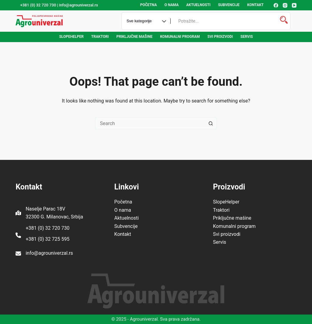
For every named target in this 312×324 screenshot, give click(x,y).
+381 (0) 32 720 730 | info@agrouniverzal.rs (59, 5)
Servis (246, 36)
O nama (172, 5)
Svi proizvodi (220, 36)
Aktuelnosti (198, 5)
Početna (148, 5)
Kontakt (255, 5)
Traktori (100, 36)
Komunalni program (180, 36)
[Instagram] (285, 5)
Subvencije (229, 5)
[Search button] (211, 123)
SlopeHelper (71, 36)
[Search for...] (150, 123)
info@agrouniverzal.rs (49, 253)
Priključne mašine (134, 36)
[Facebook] (276, 5)
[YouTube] (294, 5)
